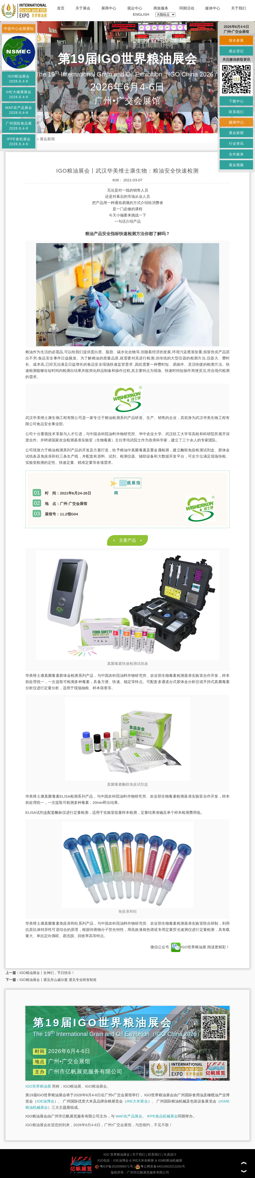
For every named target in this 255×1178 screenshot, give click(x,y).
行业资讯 (236, 143)
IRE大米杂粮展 (143, 1160)
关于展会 (82, 8)
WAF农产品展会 (129, 1116)
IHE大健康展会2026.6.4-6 (18, 94)
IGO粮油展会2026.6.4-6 (19, 78)
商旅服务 (160, 8)
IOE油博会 (45, 1101)
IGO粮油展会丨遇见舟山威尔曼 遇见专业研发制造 (58, 980)
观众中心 (134, 8)
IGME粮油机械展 (170, 1160)
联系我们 (154, 1154)
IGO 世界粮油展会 (116, 1154)
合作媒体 (236, 154)
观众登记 (236, 51)
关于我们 (238, 8)
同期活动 (186, 8)
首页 (60, 8)
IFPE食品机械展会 (162, 1116)
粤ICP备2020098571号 (114, 1166)
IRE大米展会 (137, 1101)
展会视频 (236, 165)
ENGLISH (141, 14)
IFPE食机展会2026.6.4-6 (18, 141)
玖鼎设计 (170, 1154)
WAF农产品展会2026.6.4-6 (18, 110)
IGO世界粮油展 (188, 947)
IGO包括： (105, 1160)
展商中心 (108, 8)
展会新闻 (47, 139)
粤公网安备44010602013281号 (160, 1166)
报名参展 (236, 40)
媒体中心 (212, 8)
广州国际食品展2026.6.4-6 (19, 125)
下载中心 (236, 101)
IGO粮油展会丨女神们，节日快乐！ (47, 973)
